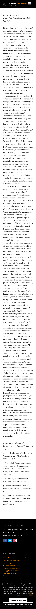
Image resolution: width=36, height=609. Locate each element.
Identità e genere (9, 563)
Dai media (6, 576)
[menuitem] (28, 4)
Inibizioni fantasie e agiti (11, 566)
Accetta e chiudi (18, 600)
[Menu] (28, 4)
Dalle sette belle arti (10, 573)
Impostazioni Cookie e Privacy (18, 605)
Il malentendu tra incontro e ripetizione (16, 558)
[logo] (15, 4)
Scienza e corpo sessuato (11, 560)
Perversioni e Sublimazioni (12, 568)
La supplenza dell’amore (11, 571)
